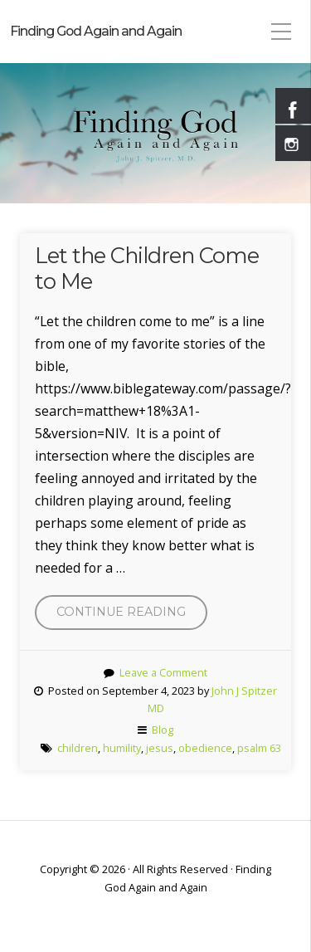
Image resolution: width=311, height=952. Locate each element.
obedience (205, 747)
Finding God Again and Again (96, 31)
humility (122, 747)
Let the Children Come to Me (147, 268)
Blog (162, 729)
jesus (159, 747)
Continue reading (131, 616)
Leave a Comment (163, 672)
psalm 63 (259, 747)
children (77, 747)
